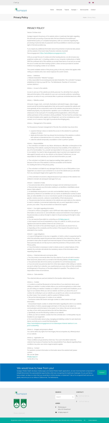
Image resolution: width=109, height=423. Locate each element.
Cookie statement (92, 420)
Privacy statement (19, 413)
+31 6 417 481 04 (84, 396)
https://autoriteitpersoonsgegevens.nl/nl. (53, 53)
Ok (84, 420)
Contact (101, 372)
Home (84, 17)
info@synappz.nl (64, 219)
